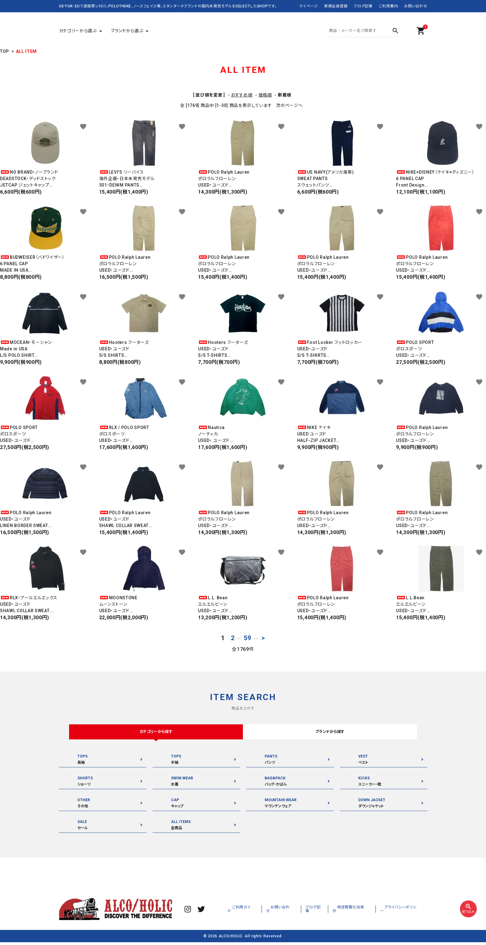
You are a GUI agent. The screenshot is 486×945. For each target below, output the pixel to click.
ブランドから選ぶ (127, 30)
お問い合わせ (415, 6)
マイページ (308, 6)
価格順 (265, 95)
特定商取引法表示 (362, 911)
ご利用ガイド (267, 911)
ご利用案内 (388, 6)
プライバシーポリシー (405, 911)
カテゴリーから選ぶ (78, 30)
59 (247, 638)
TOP (4, 51)
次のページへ (289, 105)
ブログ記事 (363, 6)
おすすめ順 (242, 95)
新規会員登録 (336, 6)
